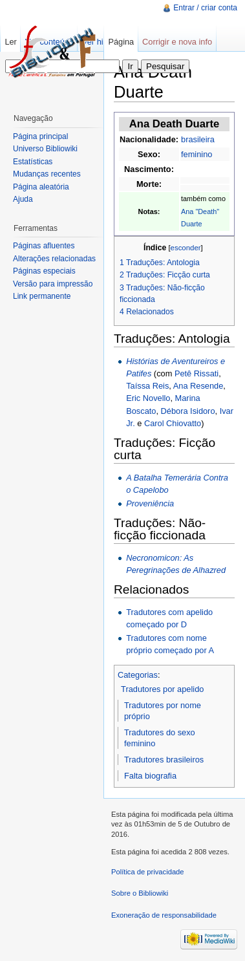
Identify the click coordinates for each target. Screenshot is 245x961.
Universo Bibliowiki (45, 148)
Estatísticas (32, 161)
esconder (186, 248)
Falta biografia (150, 776)
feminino (196, 154)
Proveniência (150, 503)
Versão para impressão (52, 283)
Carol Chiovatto (172, 423)
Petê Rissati (196, 373)
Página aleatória (41, 186)
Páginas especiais (44, 270)
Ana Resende (198, 386)
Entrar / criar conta (205, 7)
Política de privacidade (147, 872)
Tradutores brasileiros (164, 759)
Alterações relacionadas (54, 258)
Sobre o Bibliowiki (139, 893)
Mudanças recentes (47, 173)
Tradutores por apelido (162, 689)
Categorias (138, 675)
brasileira (198, 139)
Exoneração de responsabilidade (164, 915)
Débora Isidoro (188, 411)
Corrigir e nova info (177, 42)
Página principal (40, 136)
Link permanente (41, 296)
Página (121, 42)
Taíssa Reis (147, 386)
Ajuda (23, 199)
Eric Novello (148, 398)
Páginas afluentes (43, 245)
